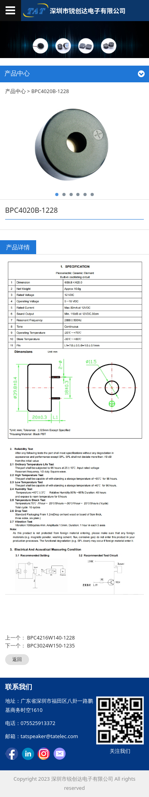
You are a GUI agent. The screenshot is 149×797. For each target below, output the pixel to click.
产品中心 (15, 91)
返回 (17, 659)
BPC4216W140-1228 (51, 637)
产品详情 (18, 247)
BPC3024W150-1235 (51, 645)
